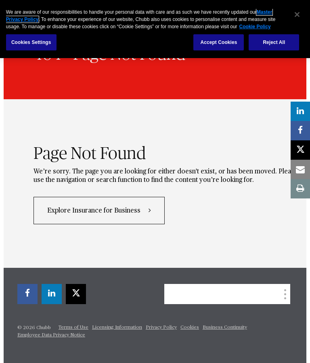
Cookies (189, 327)
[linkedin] (52, 294)
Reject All (274, 42)
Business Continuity (225, 327)
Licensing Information (117, 327)
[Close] (297, 14)
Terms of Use (73, 327)
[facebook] (27, 294)
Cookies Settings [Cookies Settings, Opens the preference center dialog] (31, 42)
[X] (76, 294)
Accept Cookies (218, 42)
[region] (155, 29)
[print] (300, 188)
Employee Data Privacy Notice (51, 335)
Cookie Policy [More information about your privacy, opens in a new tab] (255, 26)
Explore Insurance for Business (94, 211)
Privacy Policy (161, 327)
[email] (300, 169)
